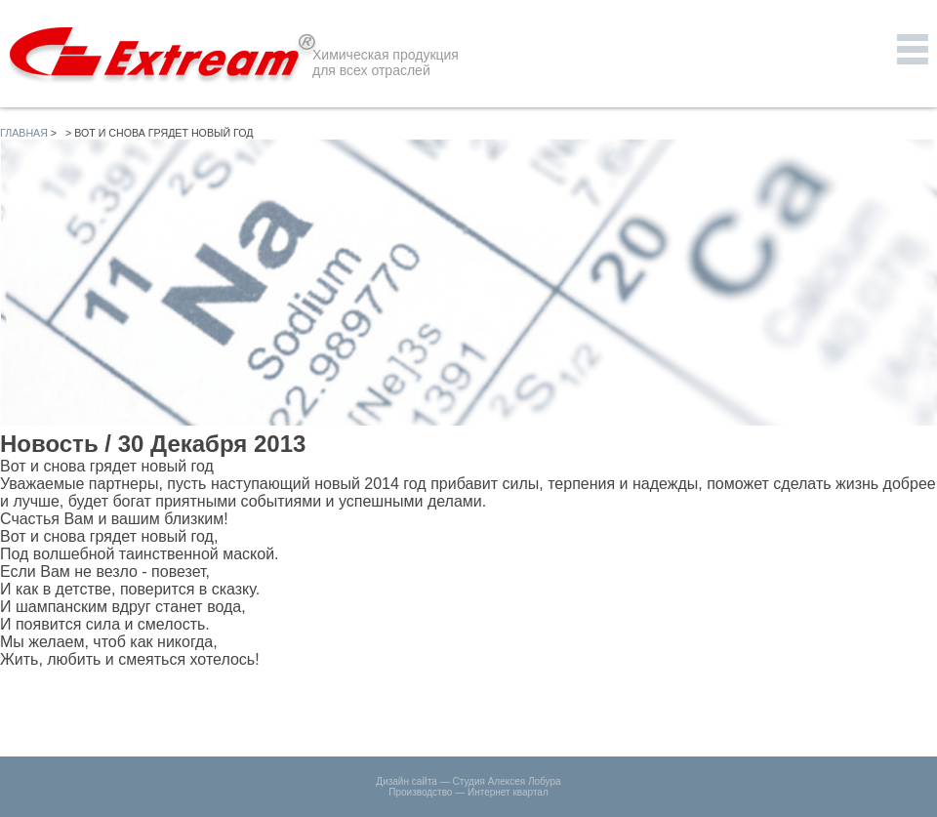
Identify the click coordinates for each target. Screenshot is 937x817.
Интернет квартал (508, 792)
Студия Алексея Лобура (506, 781)
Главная (24, 133)
